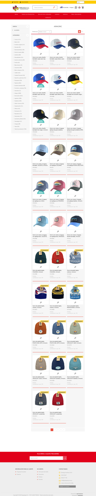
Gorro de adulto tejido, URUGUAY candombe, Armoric (39, 413)
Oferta (15, 26)
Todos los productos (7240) (20, 128)
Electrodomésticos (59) (19, 49)
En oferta (16, 29)
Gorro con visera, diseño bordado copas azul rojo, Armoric (39, 58)
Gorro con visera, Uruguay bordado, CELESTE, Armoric (40, 164)
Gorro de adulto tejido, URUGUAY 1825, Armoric (74, 341)
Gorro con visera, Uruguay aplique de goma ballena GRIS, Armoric (75, 129)
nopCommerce (79, 493)
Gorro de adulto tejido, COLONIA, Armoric (38, 270)
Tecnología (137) (18, 120)
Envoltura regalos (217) (19, 44)
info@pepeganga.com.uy (66, 480)
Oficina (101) (17, 108)
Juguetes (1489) (17, 97)
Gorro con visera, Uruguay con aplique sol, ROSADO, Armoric (57, 200)
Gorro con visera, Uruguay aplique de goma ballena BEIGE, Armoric (57, 129)
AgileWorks (80, 495)
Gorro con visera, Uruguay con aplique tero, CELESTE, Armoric (40, 235)
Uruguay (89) (17, 123)
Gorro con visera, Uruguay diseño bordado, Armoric (74, 235)
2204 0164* (64, 474)
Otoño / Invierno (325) (19, 103)
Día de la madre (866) (19, 51)
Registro (17, 1)
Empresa (19, 473)
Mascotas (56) (17, 46)
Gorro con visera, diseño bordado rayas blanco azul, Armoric (57, 93)
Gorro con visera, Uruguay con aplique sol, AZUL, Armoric (40, 200)
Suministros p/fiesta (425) (20, 118)
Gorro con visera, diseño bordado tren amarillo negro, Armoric (74, 93)
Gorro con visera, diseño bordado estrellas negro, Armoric (73, 58)
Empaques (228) (18, 79)
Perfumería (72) (17, 110)
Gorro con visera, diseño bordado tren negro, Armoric (40, 128)
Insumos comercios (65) (19, 59)
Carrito (81, 7)
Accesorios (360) (18, 67)
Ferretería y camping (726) (20, 87)
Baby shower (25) (18, 64)
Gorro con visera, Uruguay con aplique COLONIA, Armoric (57, 164)
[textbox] (43, 7)
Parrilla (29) (17, 62)
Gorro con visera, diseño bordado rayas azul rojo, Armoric (39, 93)
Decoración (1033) (18, 95)
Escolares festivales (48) (19, 85)
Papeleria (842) (17, 82)
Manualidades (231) (18, 56)
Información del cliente (43, 471)
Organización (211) (18, 105)
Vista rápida (41, 53)
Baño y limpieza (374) (19, 69)
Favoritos (41, 479)
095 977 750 (74, 7)
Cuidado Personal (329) (19, 74)
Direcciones (41, 473)
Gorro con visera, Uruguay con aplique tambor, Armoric (74, 199)
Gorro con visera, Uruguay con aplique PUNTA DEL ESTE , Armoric (75, 164)
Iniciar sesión (26, 1)
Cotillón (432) (17, 72)
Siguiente (64, 429)
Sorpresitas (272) (18, 115)
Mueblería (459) (17, 100)
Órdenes (40, 476)
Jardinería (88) (17, 54)
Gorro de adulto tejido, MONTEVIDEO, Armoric (73, 306)
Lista (82, 30)
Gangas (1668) (17, 92)
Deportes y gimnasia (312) (20, 77)
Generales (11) (17, 90)
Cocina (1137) (17, 39)
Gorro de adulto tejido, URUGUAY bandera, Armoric (57, 377)
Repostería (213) (18, 113)
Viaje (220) (16, 126)
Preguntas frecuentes (21, 471)
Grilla (79, 30)
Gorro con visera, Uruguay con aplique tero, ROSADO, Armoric (57, 235)
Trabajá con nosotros (64, 486)
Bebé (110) (16, 41)
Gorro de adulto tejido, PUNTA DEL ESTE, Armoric (40, 341)
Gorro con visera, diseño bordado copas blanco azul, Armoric (57, 58)
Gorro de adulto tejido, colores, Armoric (73, 270)
